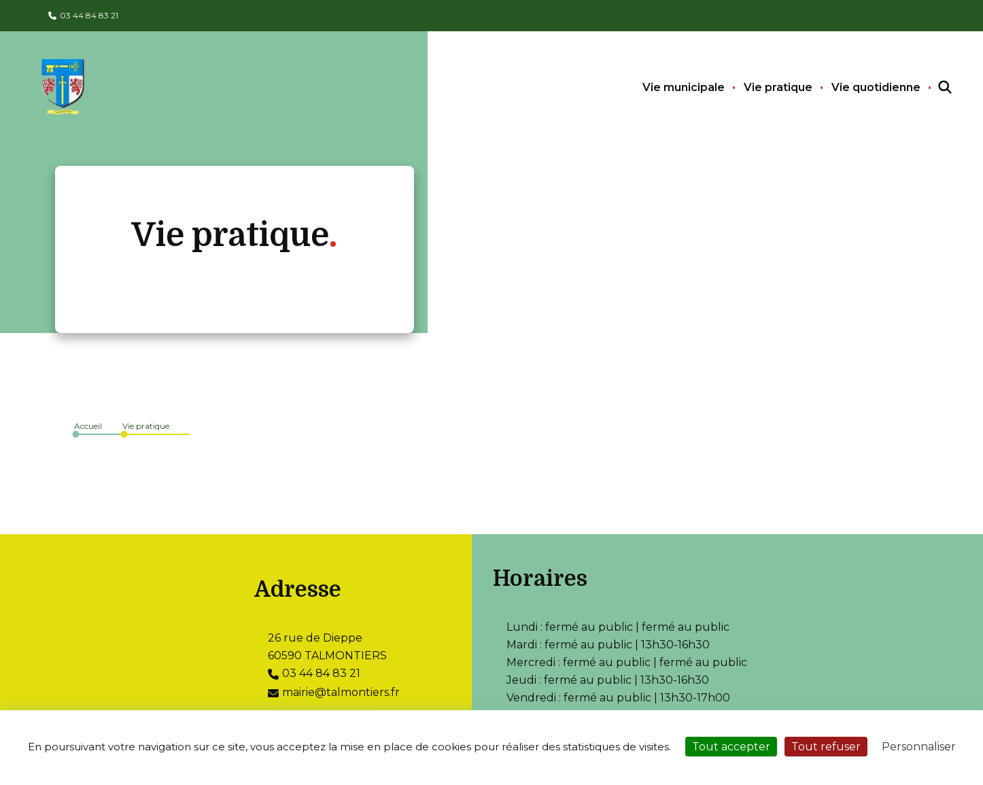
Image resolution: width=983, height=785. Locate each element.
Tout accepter (731, 746)
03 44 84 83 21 (89, 15)
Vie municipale (683, 87)
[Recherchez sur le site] (932, 87)
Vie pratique (778, 87)
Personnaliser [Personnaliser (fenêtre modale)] (919, 746)
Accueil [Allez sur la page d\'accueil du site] (88, 426)
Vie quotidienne (875, 87)
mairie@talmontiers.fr (341, 692)
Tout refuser (826, 746)
